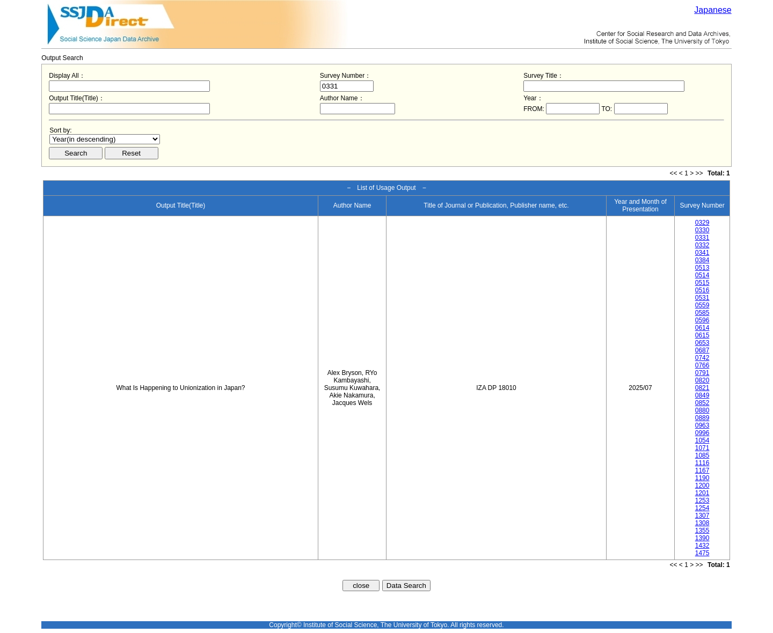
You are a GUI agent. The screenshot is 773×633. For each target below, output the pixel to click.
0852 (702, 403)
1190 (702, 478)
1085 (702, 455)
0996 (702, 433)
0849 (702, 395)
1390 (702, 538)
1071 (702, 448)
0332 (702, 245)
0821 (702, 388)
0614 (702, 328)
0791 (702, 373)
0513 (702, 267)
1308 (702, 523)
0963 (702, 425)
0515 (702, 282)
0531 (702, 297)
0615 (702, 335)
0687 (702, 350)
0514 (702, 275)
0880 (702, 410)
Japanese (712, 9)
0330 (702, 230)
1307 (702, 515)
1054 (702, 440)
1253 (702, 500)
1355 (702, 530)
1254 (702, 508)
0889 (702, 418)
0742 (702, 358)
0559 (702, 305)
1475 (702, 553)
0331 (702, 237)
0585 (702, 312)
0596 (702, 320)
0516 (702, 290)
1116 (702, 463)
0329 (702, 222)
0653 (702, 343)
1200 (702, 485)
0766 (702, 365)
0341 (702, 252)
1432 (702, 545)
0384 (702, 260)
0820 (702, 380)
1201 (702, 493)
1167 (702, 470)
